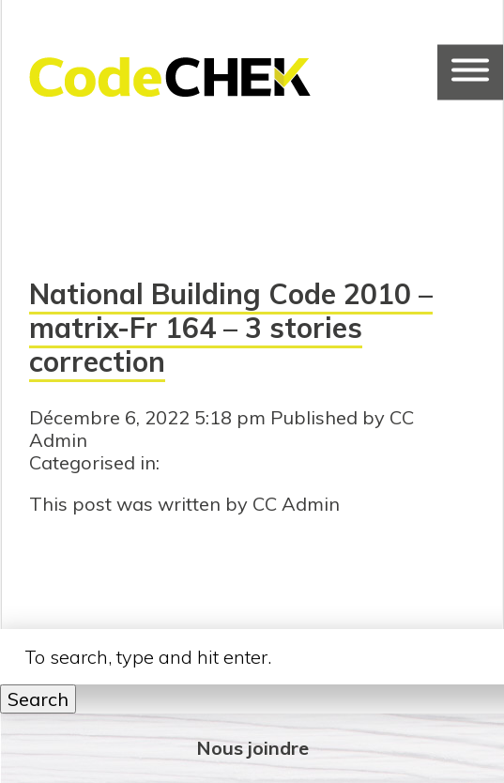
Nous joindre (252, 748)
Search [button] (38, 699)
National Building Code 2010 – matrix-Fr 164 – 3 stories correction (231, 327)
